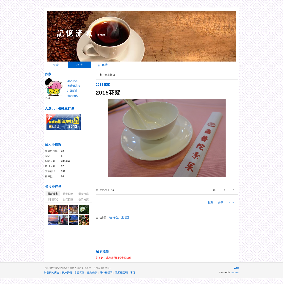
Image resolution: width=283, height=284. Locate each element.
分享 (220, 202)
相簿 (79, 65)
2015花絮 (103, 84)
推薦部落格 (73, 85)
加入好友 (72, 80)
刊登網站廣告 (51, 272)
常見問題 (79, 272)
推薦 (210, 202)
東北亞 (125, 217)
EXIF (231, 202)
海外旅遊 (114, 217)
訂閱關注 (72, 90)
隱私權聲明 (121, 272)
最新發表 (53, 193)
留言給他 (72, 95)
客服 (132, 272)
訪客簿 (103, 65)
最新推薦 (84, 193)
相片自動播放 (107, 74)
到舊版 (101, 34)
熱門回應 (68, 199)
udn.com (235, 272)
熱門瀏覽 (53, 199)
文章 (56, 65)
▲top (236, 267)
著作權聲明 (106, 272)
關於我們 (67, 272)
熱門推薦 (84, 199)
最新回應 (68, 193)
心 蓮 (48, 98)
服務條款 (92, 272)
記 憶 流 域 (74, 33)
